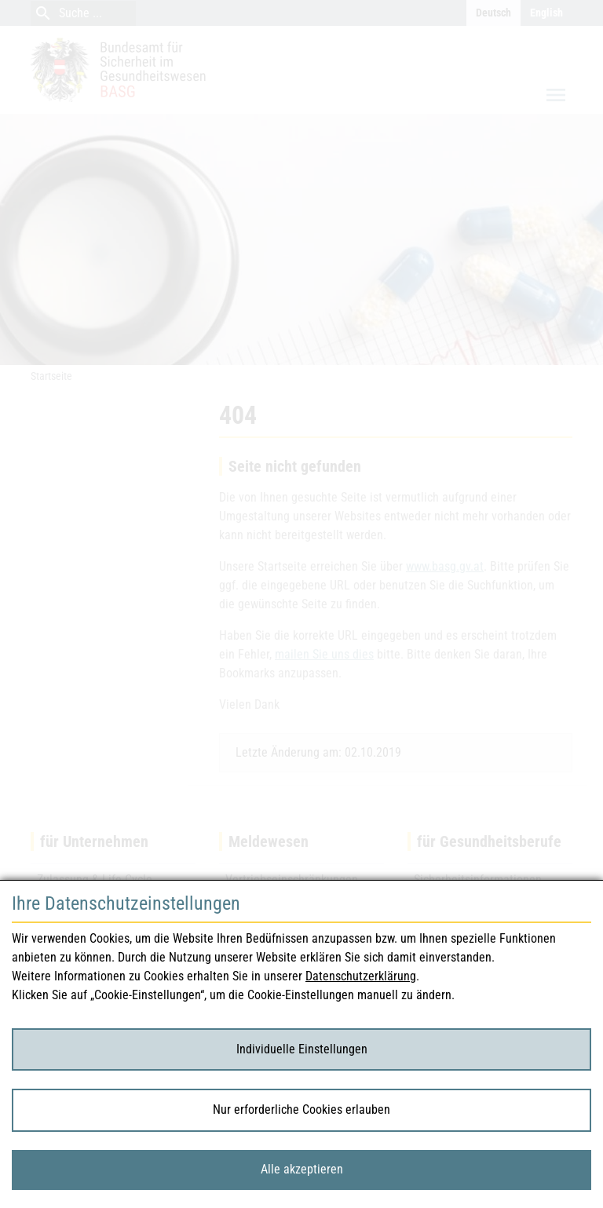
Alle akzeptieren (302, 1169)
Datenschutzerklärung (360, 976)
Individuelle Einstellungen (301, 1049)
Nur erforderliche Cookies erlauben (301, 1109)
